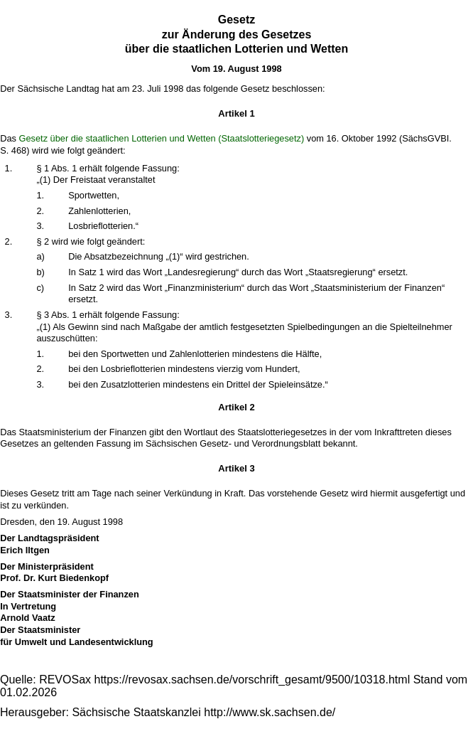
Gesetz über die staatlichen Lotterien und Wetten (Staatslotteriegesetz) (162, 138)
